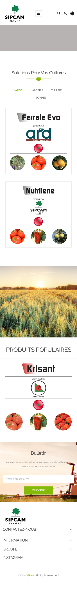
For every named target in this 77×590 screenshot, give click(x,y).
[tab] (17, 91)
